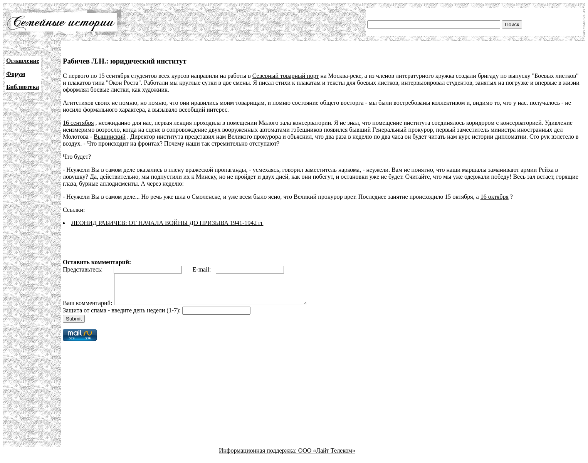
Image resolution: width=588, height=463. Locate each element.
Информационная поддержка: (258, 456)
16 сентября (78, 122)
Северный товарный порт (285, 75)
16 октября (494, 196)
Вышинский (110, 136)
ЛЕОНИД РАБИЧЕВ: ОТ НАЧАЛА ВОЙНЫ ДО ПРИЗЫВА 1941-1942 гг (167, 223)
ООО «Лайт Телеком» (326, 456)
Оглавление (22, 60)
